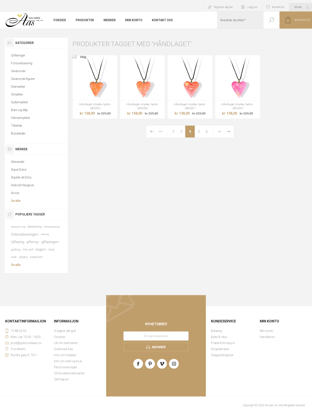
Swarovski (18, 71)
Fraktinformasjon (223, 343)
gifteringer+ (50, 242)
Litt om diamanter (66, 343)
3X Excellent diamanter (69, 373)
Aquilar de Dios (21, 177)
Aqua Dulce (18, 169)
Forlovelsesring (21, 63)
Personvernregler (65, 367)
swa (51, 249)
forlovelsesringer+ (25, 234)
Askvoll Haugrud (22, 185)
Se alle (16, 200)
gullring (15, 249)
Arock (15, 193)
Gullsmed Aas (63, 349)
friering (45, 234)
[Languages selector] (300, 7)
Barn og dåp (19, 110)
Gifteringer (18, 55)
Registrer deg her (223, 7)
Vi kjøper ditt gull (65, 331)
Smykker (17, 94)
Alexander (17, 161)
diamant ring (18, 226)
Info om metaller (65, 355)
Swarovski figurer (23, 79)
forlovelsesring (52, 226)
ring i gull (28, 249)
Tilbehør (16, 125)
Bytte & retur (219, 337)
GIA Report (61, 379)
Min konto (266, 331)
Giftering (17, 242)
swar (14, 257)
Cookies (59, 337)
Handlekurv (267, 337)
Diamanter (18, 86)
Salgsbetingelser (222, 355)
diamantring (35, 226)
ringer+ (41, 249)
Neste (219, 131)
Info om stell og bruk (68, 361)
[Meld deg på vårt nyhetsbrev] (156, 336)
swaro (23, 257)
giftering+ (32, 242)
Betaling (216, 331)
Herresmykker (20, 118)
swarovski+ (36, 257)
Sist (228, 131)
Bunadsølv (18, 133)
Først (152, 131)
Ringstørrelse (220, 349)
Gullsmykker (19, 102)
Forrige (161, 131)
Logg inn (252, 7)
